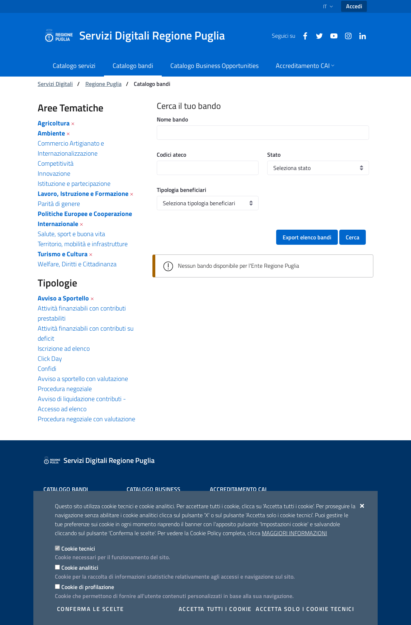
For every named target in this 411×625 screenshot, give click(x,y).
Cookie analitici (79, 567)
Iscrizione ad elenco (64, 348)
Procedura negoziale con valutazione (86, 419)
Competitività (56, 163)
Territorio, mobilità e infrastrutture (83, 244)
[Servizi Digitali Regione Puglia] (138, 35)
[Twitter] (317, 35)
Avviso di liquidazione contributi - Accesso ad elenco (82, 404)
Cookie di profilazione (87, 587)
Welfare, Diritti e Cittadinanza (77, 264)
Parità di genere (59, 203)
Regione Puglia (103, 83)
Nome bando (172, 119)
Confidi (47, 368)
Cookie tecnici (78, 548)
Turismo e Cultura (63, 254)
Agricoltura (54, 123)
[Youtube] (331, 35)
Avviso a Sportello (63, 298)
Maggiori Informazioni (294, 533)
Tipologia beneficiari (181, 189)
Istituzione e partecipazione (74, 183)
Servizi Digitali (55, 83)
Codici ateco (171, 154)
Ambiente (51, 133)
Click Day (50, 358)
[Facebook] (302, 35)
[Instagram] (345, 35)
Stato (273, 154)
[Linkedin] (360, 35)
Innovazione (54, 173)
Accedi (354, 6)
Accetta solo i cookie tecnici (305, 608)
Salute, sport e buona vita (71, 234)
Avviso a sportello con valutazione (83, 378)
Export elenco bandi (307, 237)
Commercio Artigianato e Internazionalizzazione (71, 148)
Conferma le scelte (90, 608)
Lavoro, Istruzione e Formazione (83, 193)
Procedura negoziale (65, 389)
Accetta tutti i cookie (215, 608)
